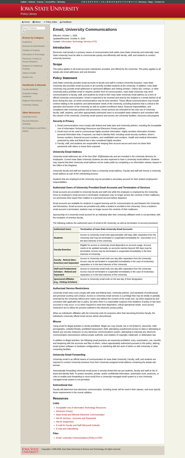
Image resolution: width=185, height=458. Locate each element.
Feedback (66, 22)
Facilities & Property (31, 50)
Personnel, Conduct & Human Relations (31, 60)
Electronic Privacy (64, 411)
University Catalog (30, 105)
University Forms (29, 117)
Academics (27, 42)
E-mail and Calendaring (67, 429)
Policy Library (29, 13)
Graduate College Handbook (30, 95)
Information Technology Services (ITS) (79, 41)
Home (27, 22)
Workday (61, 2)
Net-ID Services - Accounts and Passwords (76, 418)
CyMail (24, 2)
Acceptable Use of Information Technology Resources (81, 407)
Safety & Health (29, 73)
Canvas (40, 2)
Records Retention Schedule (30, 122)
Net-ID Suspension (65, 422)
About (38, 22)
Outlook (31, 2)
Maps (150, 2)
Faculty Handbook (30, 89)
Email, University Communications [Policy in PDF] (79, 438)
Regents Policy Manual (32, 100)
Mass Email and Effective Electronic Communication (80, 414)
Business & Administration (33, 46)
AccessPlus (50, 2)
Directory (143, 2)
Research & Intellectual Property (32, 67)
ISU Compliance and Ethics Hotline (34, 129)
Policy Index (51, 22)
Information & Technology (33, 54)
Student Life (27, 77)
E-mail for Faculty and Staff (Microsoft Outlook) (78, 425)
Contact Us (159, 2)
